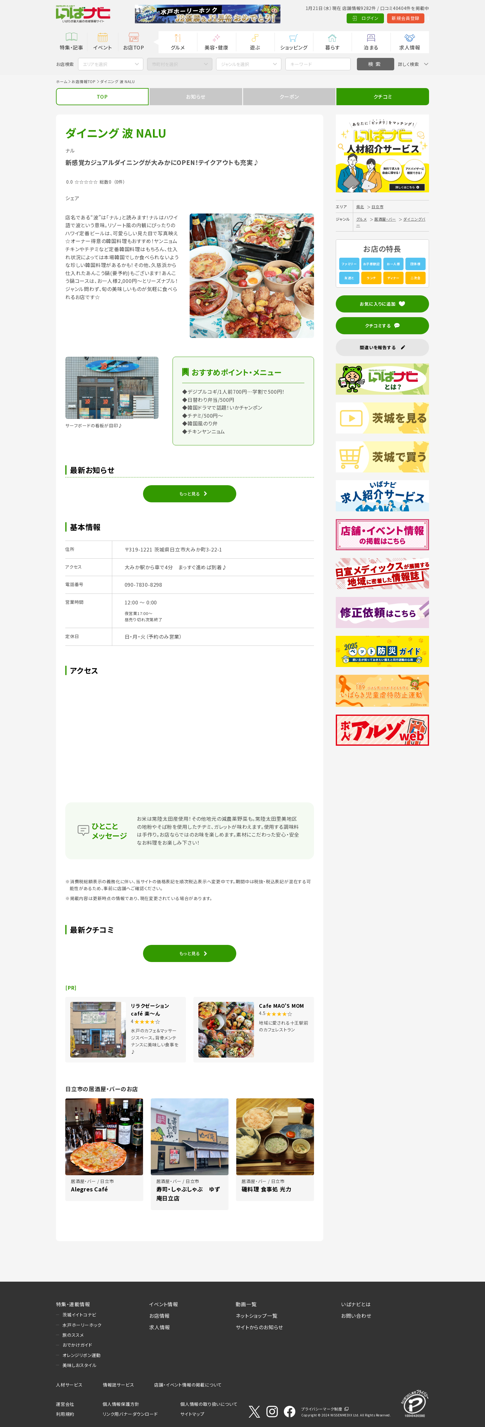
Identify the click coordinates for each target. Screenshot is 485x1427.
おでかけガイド (77, 1345)
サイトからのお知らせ (259, 1327)
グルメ (178, 47)
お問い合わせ (356, 1315)
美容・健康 (216, 47)
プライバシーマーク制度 (321, 1408)
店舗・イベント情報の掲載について (188, 1385)
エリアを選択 (95, 64)
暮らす (332, 47)
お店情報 (159, 1315)
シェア (72, 198)
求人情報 (409, 47)
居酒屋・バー (385, 219)
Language (413, 18)
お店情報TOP (84, 81)
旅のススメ (73, 1335)
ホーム (61, 81)
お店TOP (133, 47)
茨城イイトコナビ (79, 1315)
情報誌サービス (118, 1385)
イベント (102, 47)
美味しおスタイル (79, 1365)
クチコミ (382, 96)
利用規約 (65, 1414)
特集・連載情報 (73, 1304)
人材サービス (69, 1385)
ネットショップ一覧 (256, 1315)
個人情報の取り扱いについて (209, 1404)
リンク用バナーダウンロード (130, 1414)
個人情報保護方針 (121, 1404)
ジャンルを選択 (235, 64)
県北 (360, 206)
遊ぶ (255, 47)
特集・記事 (71, 47)
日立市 (377, 206)
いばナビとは (356, 1304)
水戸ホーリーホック (82, 1325)
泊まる (371, 47)
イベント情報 (163, 1304)
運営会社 (65, 1404)
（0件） (119, 182)
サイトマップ (192, 1414)
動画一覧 (246, 1304)
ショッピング (293, 47)
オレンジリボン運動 (81, 1355)
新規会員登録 (376, 18)
